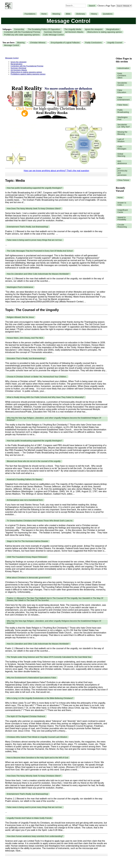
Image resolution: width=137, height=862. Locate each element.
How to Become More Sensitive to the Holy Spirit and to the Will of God (37, 758)
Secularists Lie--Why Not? (123, 126)
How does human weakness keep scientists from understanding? (35, 836)
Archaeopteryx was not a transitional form (25, 500)
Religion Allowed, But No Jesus (20, 317)
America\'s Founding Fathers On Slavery (24, 479)
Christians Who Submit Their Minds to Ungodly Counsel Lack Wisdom (37, 737)
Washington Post (122, 118)
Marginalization (112, 29)
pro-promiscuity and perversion (122, 171)
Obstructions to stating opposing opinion (104, 32)
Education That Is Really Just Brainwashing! (26, 358)
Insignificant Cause (122, 211)
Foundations (30, 14)
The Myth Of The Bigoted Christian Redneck (26, 716)
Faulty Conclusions (93, 42)
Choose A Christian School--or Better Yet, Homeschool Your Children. (37, 377)
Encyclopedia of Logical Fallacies (65, 42)
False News (122, 105)
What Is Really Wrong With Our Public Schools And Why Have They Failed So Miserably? (45, 397)
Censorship (19, 29)
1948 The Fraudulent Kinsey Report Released (27, 557)
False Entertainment (123, 98)
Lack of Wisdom (121, 140)
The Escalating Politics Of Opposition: (44, 29)
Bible (68, 14)
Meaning (56, 14)
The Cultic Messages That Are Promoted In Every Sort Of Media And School (40, 251)
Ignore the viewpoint (94, 29)
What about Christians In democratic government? (28, 577)
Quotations (107, 14)
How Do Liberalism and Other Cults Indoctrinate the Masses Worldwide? (38, 274)
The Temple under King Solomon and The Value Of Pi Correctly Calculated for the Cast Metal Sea (49, 657)
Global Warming (121, 155)
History (94, 14)
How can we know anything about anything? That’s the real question (56, 170)
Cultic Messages (121, 147)
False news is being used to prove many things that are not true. (34, 240)
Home (44, 14)
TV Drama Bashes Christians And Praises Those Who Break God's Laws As (39, 521)
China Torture (123, 180)
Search (92, 6)
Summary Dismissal (52, 32)
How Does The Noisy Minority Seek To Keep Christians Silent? (34, 208)
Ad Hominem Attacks (74, 32)
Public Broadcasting (123, 111)
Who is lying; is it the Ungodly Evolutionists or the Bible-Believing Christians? (40, 698)
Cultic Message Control (53, 35)
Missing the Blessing (122, 133)
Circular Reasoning (122, 226)
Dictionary (80, 14)
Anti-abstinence (122, 162)
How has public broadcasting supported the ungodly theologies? (34, 188)
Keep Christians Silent (121, 75)
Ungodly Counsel (114, 42)
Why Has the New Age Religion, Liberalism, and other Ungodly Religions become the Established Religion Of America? (54, 419)
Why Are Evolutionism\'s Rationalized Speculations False (31, 678)
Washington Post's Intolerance (20, 287)
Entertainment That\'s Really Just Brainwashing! (27, 227)
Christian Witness (37, 42)
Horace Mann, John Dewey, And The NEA (25, 338)
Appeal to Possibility (121, 218)
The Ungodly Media (72, 29)
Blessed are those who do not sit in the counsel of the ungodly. (34, 461)
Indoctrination (123, 68)
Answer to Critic (121, 204)
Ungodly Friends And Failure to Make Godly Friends (29, 818)
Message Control (11, 45)
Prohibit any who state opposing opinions (22, 35)
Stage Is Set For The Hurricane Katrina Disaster (27, 541)
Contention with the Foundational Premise (22, 32)
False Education (121, 91)
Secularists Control (122, 84)
